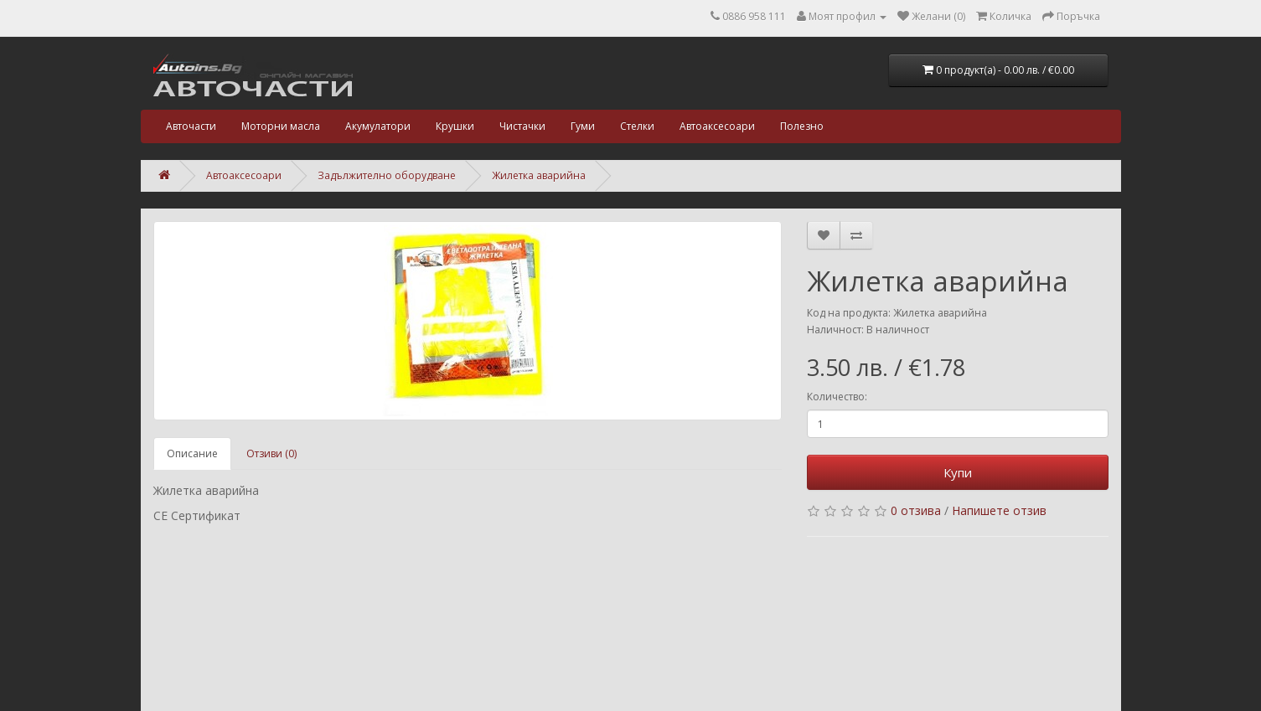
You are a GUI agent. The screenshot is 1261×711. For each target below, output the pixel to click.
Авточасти (191, 126)
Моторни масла (280, 126)
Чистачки (522, 126)
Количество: (837, 396)
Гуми (583, 126)
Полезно (802, 126)
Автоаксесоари (717, 126)
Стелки (637, 126)
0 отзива (916, 510)
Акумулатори (378, 126)
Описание (192, 453)
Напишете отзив (999, 510)
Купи (957, 472)
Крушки (455, 126)
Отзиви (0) (271, 453)
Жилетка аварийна (539, 175)
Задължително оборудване (387, 175)
